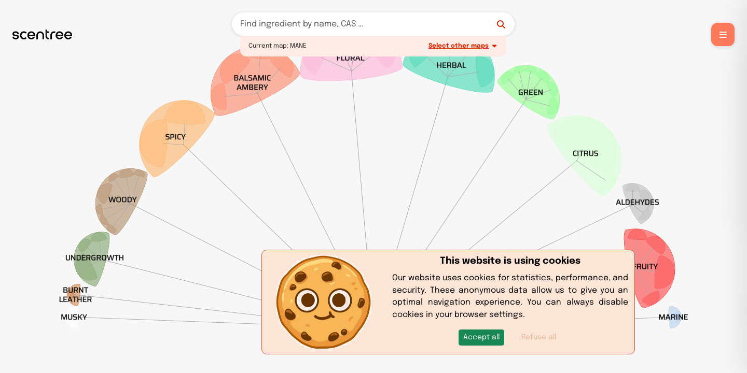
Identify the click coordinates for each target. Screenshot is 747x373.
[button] (481, 337)
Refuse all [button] (538, 337)
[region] (373, 186)
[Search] (373, 24)
